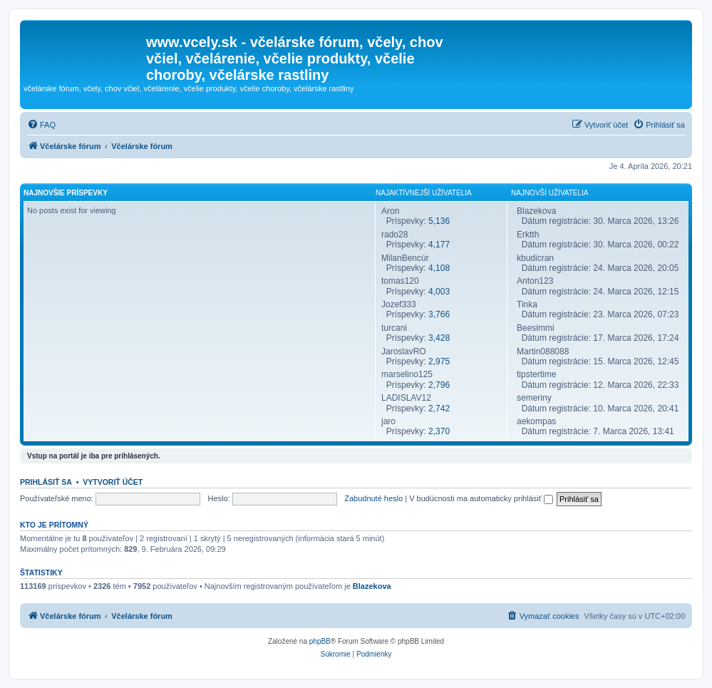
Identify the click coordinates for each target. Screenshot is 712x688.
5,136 (439, 221)
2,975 (439, 361)
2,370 (439, 431)
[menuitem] (41, 124)
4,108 (439, 268)
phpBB (320, 641)
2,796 (439, 385)
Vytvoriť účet (113, 482)
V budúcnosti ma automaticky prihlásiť (481, 498)
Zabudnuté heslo (373, 498)
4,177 (439, 245)
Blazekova (372, 586)
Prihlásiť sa (46, 482)
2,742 (439, 409)
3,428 (439, 338)
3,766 (439, 314)
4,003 (439, 292)
